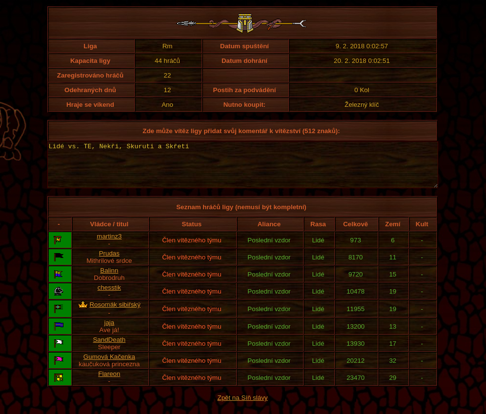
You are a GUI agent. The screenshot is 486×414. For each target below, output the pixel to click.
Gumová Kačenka (109, 365)
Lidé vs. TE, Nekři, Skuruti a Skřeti (242, 169)
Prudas (109, 262)
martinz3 (109, 245)
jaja (109, 331)
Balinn (109, 279)
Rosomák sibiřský (114, 313)
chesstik (109, 296)
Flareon (109, 382)
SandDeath (109, 348)
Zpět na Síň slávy (243, 406)
